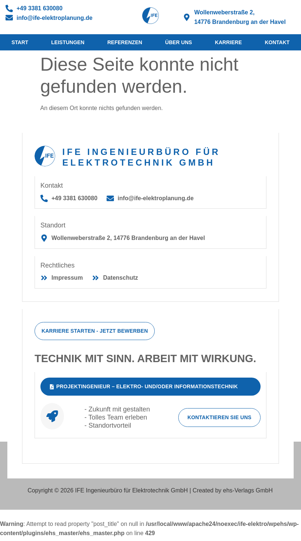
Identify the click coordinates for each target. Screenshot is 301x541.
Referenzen (124, 42)
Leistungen (67, 42)
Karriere (228, 42)
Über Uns (178, 42)
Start (19, 42)
